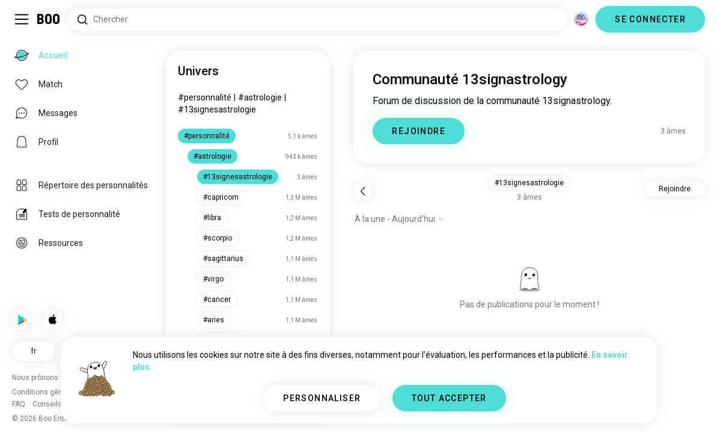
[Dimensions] (581, 19)
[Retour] (363, 191)
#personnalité (204, 97)
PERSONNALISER (322, 398)
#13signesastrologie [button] (529, 183)
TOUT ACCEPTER (449, 398)
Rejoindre (675, 189)
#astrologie (260, 97)
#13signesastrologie (217, 109)
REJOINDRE (418, 131)
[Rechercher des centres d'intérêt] (317, 19)
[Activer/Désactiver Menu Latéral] (21, 19)
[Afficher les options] (400, 219)
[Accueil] (49, 19)
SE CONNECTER (650, 19)
